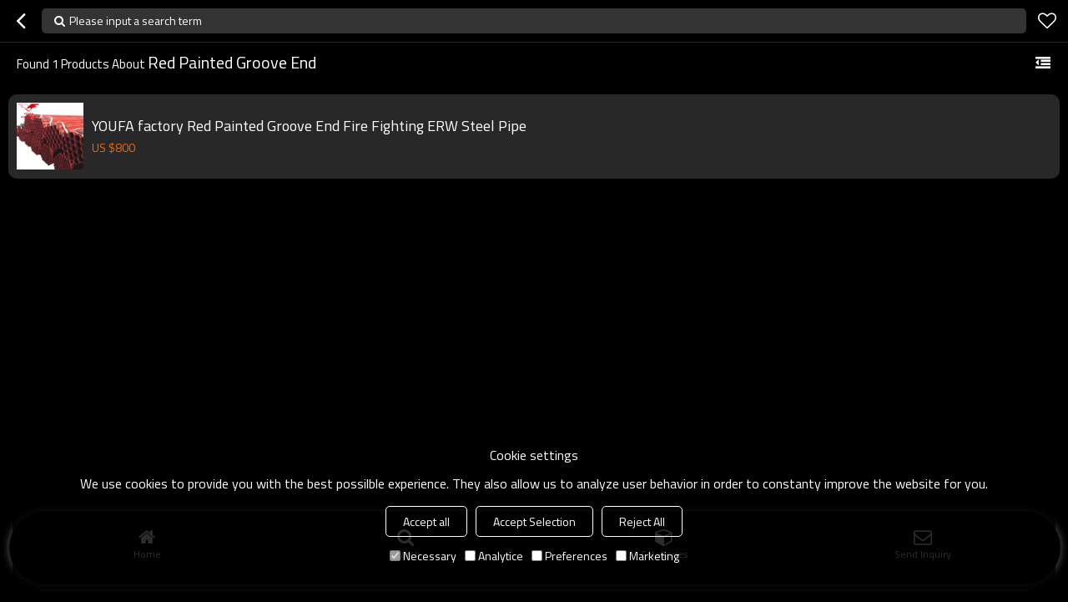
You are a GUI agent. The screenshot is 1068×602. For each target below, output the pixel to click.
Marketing (647, 555)
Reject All (642, 521)
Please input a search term (135, 20)
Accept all (426, 521)
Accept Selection (534, 521)
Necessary (423, 555)
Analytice (494, 555)
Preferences (569, 555)
